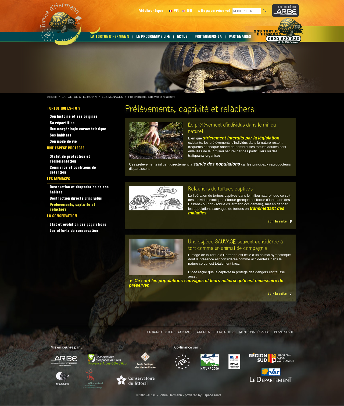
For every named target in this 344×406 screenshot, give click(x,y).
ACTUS (182, 37)
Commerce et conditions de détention (73, 170)
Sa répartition (62, 123)
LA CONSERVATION (62, 216)
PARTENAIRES (240, 37)
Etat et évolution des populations (78, 225)
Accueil (51, 96)
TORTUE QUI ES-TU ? (63, 109)
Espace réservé (215, 11)
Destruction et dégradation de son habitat (79, 189)
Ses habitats (60, 136)
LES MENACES (112, 96)
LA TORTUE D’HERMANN (109, 37)
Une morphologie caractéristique (78, 129)
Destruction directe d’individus (76, 199)
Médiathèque (150, 11)
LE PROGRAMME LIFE (153, 37)
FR (176, 11)
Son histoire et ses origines (74, 117)
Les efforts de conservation (74, 231)
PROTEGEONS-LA (208, 37)
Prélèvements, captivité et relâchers (151, 96)
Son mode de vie (63, 142)
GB (189, 11)
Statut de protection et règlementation (70, 159)
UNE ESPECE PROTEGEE (65, 148)
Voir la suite (277, 221)
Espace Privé (211, 395)
